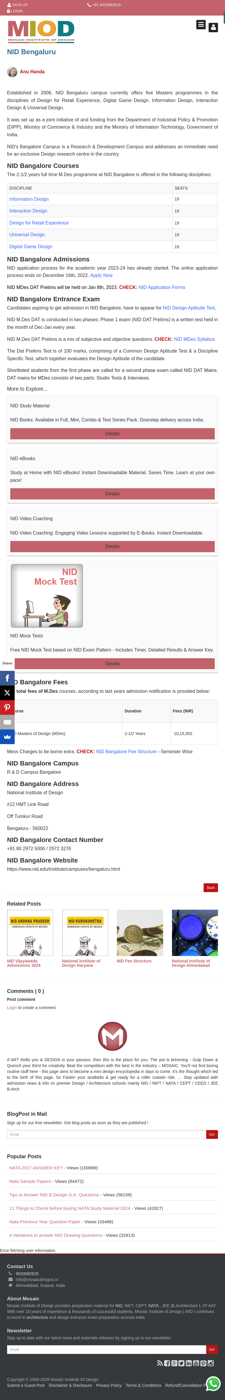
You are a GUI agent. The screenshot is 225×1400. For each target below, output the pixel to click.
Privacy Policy (109, 1385)
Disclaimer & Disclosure (70, 1385)
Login (15, 11)
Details (112, 433)
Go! (212, 1134)
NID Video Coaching (31, 518)
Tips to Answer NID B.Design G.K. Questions (54, 1194)
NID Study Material (30, 405)
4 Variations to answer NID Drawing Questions (55, 1235)
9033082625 (27, 1273)
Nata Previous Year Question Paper (45, 1221)
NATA (153, 1305)
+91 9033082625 (104, 5)
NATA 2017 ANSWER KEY (36, 1167)
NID (118, 1305)
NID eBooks (22, 458)
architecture (37, 1317)
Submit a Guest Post (26, 1385)
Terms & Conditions (143, 1385)
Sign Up (17, 5)
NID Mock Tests (26, 635)
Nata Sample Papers (30, 1181)
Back (211, 888)
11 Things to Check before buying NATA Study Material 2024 (69, 1208)
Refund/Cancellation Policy (189, 1385)
